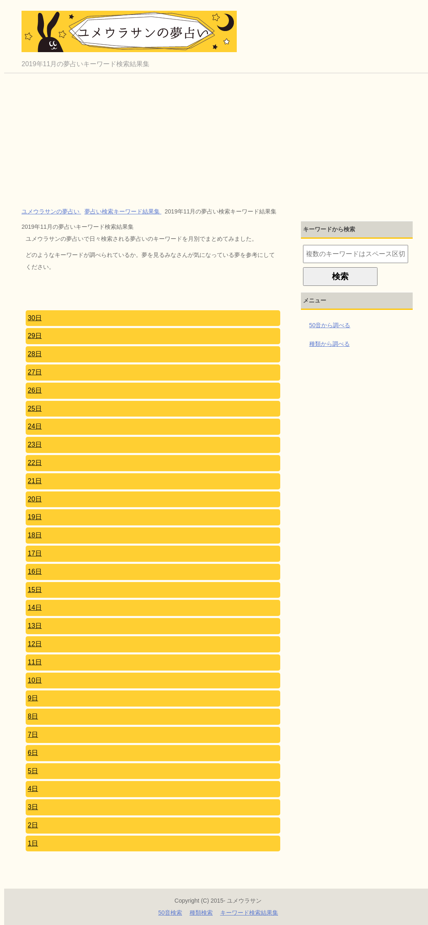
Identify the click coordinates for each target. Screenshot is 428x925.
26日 (35, 390)
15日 (35, 589)
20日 (35, 499)
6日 (33, 752)
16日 (35, 571)
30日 (35, 317)
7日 (33, 734)
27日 (35, 372)
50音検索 (170, 912)
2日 (33, 825)
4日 (33, 788)
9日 (33, 698)
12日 (35, 643)
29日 (35, 335)
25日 (35, 408)
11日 (35, 662)
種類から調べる (329, 343)
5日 (33, 770)
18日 (35, 535)
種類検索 (201, 912)
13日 (35, 625)
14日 (35, 607)
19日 (35, 516)
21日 (35, 480)
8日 (33, 716)
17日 (35, 553)
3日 (33, 806)
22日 (35, 462)
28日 (35, 353)
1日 (33, 843)
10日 (35, 680)
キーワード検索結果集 (249, 912)
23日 (35, 444)
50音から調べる (330, 325)
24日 (35, 426)
